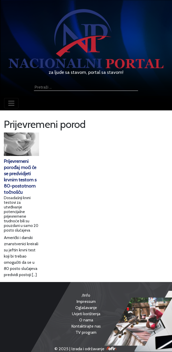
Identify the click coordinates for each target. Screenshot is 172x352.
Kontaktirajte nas (86, 326)
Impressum (86, 301)
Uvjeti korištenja (86, 313)
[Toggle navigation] (11, 103)
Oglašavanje (86, 307)
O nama (86, 320)
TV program (86, 332)
